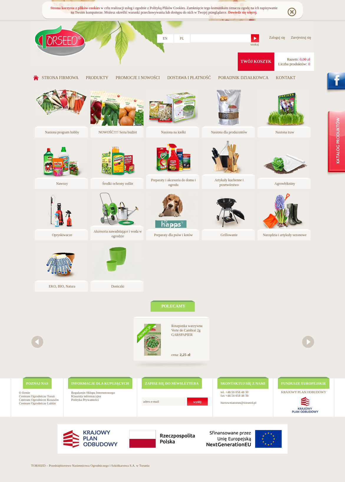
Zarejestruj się (301, 37)
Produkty (97, 78)
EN (165, 38)
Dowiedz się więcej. (242, 12)
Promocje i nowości (138, 78)
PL (182, 38)
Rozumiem (291, 12)
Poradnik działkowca (243, 78)
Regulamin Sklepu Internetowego (93, 392)
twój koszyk (256, 61)
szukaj (254, 44)
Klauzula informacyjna (86, 396)
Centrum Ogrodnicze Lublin (37, 403)
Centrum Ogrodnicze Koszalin (38, 399)
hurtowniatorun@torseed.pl (238, 402)
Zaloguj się (277, 37)
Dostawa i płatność (189, 78)
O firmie (24, 392)
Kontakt (286, 78)
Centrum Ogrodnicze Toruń (37, 396)
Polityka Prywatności (85, 399)
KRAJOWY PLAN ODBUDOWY (303, 392)
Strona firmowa (60, 78)
